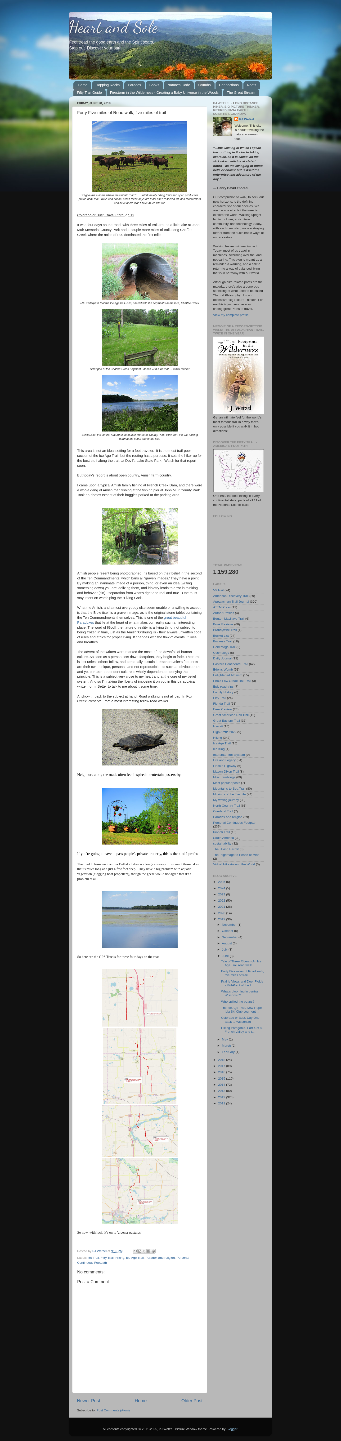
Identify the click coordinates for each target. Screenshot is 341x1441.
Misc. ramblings (224, 777)
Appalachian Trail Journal (231, 601)
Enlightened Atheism (227, 675)
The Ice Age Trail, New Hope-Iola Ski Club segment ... (242, 1009)
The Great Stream (241, 92)
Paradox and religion (160, 1257)
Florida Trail (221, 703)
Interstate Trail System (229, 754)
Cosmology (221, 652)
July (225, 949)
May (225, 1039)
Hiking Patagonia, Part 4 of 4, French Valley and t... (242, 1029)
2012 (222, 1097)
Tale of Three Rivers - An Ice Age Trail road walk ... (241, 963)
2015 (222, 1078)
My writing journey (226, 800)
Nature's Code (178, 85)
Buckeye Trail (222, 641)
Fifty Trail (107, 1257)
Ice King (219, 749)
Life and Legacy (224, 760)
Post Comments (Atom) (113, 1410)
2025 (222, 882)
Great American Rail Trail (231, 715)
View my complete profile (231, 315)
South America (223, 838)
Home (82, 85)
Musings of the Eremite (229, 794)
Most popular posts (226, 783)
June (226, 956)
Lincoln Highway (224, 766)
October (228, 931)
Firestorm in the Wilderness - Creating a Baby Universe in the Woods (164, 92)
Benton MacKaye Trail (228, 618)
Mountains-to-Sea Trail (229, 788)
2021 (222, 906)
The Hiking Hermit (226, 849)
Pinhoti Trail (221, 832)
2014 (222, 1084)
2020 (222, 913)
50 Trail (93, 1257)
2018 (222, 1060)
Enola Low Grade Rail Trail (232, 681)
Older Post (191, 1400)
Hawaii (218, 726)
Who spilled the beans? (237, 1001)
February (229, 1052)
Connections (229, 85)
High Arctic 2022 (224, 732)
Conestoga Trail (224, 647)
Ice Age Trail (135, 1257)
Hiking (119, 1257)
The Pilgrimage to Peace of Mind (236, 855)
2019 (222, 919)
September (230, 937)
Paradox (134, 85)
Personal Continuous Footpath (234, 822)
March (227, 1045)
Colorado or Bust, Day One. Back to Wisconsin (240, 1019)
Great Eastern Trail (226, 720)
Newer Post (88, 1400)
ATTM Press (222, 607)
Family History (223, 692)
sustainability (222, 843)
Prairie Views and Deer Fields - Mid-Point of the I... (242, 983)
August (227, 943)
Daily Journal (222, 658)
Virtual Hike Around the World (234, 864)
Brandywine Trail (225, 630)
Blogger (231, 1429)
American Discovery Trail (230, 596)
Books (154, 85)
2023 (222, 894)
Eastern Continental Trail (230, 664)
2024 (222, 888)
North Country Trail (226, 805)
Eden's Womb (223, 669)
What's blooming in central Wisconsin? (240, 993)
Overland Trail (223, 811)
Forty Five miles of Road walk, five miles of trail (242, 973)
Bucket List (221, 635)
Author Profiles (223, 613)
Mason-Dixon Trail (226, 771)
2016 (222, 1072)
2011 (222, 1103)
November (230, 924)
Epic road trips (223, 686)
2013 (222, 1091)
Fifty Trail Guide (89, 92)
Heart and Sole (113, 27)
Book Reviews (223, 624)
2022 (222, 900)
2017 (222, 1066)
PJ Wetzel (246, 119)
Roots (251, 85)
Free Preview (222, 709)
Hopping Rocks (108, 85)
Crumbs (204, 85)
